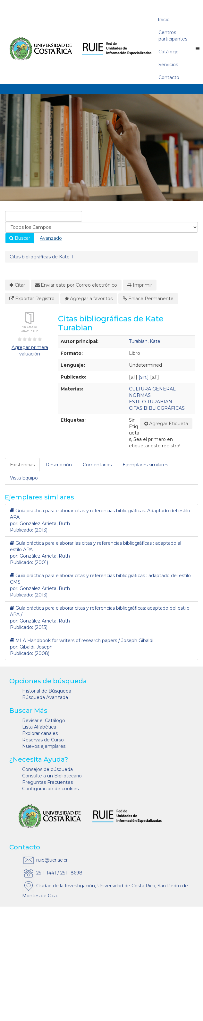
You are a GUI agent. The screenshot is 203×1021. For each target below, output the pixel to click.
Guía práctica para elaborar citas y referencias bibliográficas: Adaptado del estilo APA (100, 513)
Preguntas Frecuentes (47, 782)
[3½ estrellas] (33, 339)
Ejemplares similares (145, 465)
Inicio (164, 19)
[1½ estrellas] (23, 339)
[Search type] (101, 227)
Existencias (22, 465)
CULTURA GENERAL (152, 389)
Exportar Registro (32, 298)
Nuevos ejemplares (43, 746)
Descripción (59, 465)
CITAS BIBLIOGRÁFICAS (157, 408)
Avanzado (51, 238)
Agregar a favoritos (89, 298)
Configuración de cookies (50, 789)
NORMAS (140, 395)
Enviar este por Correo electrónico (76, 285)
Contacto (168, 77)
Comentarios (97, 465)
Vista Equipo (24, 478)
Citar (17, 285)
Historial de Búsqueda (46, 691)
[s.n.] (144, 377)
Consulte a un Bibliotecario (52, 776)
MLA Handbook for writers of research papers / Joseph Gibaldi (81, 640)
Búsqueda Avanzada (45, 697)
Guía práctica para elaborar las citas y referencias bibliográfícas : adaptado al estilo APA (95, 546)
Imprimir (139, 285)
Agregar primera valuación (30, 351)
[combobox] (43, 216)
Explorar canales (40, 733)
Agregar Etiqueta (166, 423)
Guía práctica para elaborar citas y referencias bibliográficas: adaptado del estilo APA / (100, 611)
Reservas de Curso (43, 740)
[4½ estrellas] (39, 339)
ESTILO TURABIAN (150, 402)
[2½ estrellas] (28, 339)
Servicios (168, 64)
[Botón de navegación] (197, 48)
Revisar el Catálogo (43, 720)
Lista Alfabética (39, 727)
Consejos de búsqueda (47, 769)
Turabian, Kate (144, 341)
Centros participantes (172, 36)
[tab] (22, 464)
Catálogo (168, 52)
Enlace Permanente (148, 298)
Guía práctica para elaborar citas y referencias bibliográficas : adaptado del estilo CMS (100, 578)
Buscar (19, 238)
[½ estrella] (18, 339)
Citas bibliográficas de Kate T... (43, 257)
